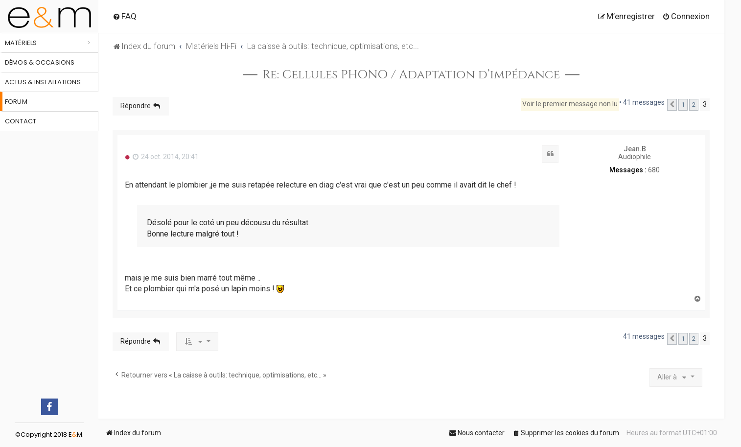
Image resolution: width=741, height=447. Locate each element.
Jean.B (635, 149)
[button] (672, 105)
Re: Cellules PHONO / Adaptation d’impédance (411, 75)
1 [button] (683, 104)
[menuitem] (125, 16)
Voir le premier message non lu (570, 104)
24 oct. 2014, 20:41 (166, 157)
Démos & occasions (39, 62)
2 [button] (693, 104)
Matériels (21, 42)
